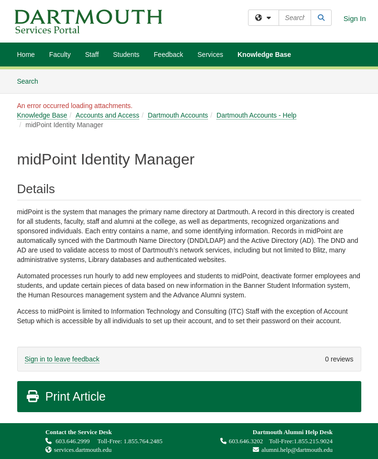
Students (126, 54)
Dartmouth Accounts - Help (256, 115)
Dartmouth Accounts (178, 115)
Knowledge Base (264, 54)
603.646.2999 (68, 441)
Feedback (168, 54)
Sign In (355, 18)
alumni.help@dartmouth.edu (290, 449)
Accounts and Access (107, 115)
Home (26, 54)
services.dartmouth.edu (83, 449)
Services (210, 54)
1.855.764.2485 (143, 441)
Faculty (60, 54)
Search (31, 80)
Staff (92, 54)
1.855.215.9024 (313, 441)
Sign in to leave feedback (62, 359)
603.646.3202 (241, 441)
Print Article (65, 396)
